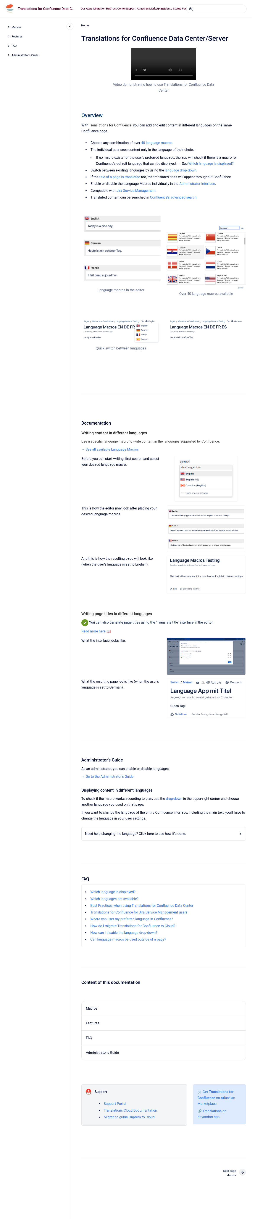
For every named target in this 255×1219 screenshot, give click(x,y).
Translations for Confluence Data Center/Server (47, 9)
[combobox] (216, 9)
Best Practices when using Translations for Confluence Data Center (141, 906)
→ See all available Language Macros (110, 449)
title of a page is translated (119, 177)
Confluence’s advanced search (173, 197)
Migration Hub (102, 8)
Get (206, 1092)
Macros (16, 27)
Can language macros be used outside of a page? (128, 939)
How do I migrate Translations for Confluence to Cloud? (132, 926)
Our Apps (86, 8)
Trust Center (118, 8)
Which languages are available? (114, 899)
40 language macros (157, 143)
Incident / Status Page (174, 8)
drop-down (174, 799)
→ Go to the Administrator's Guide (107, 776)
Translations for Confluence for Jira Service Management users (138, 912)
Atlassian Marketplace (151, 8)
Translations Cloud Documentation (130, 1110)
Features (17, 36)
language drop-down (180, 170)
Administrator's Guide (25, 55)
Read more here (93, 631)
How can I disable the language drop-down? (123, 933)
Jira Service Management (136, 191)
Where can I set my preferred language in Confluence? (131, 919)
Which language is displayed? (211, 164)
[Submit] (190, 8)
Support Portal (115, 1104)
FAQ (14, 45)
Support (130, 8)
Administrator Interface (197, 184)
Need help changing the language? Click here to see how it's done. (135, 834)
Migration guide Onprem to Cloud (129, 1117)
